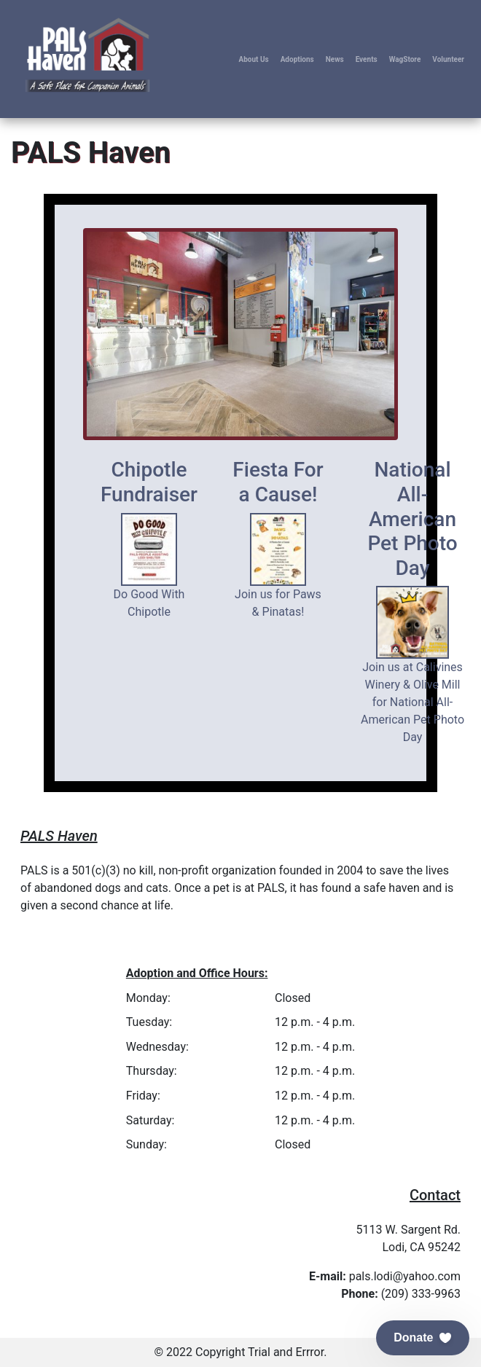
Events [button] (367, 59)
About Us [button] (253, 59)
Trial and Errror (286, 1352)
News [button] (335, 59)
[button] (422, 1337)
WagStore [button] (405, 59)
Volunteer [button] (448, 59)
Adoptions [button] (297, 59)
